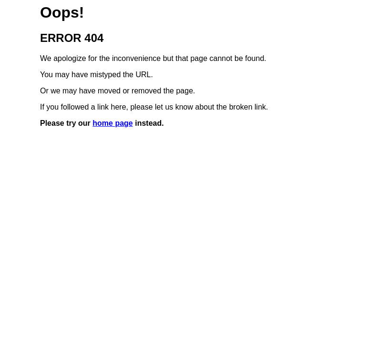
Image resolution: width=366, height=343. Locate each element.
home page (112, 123)
